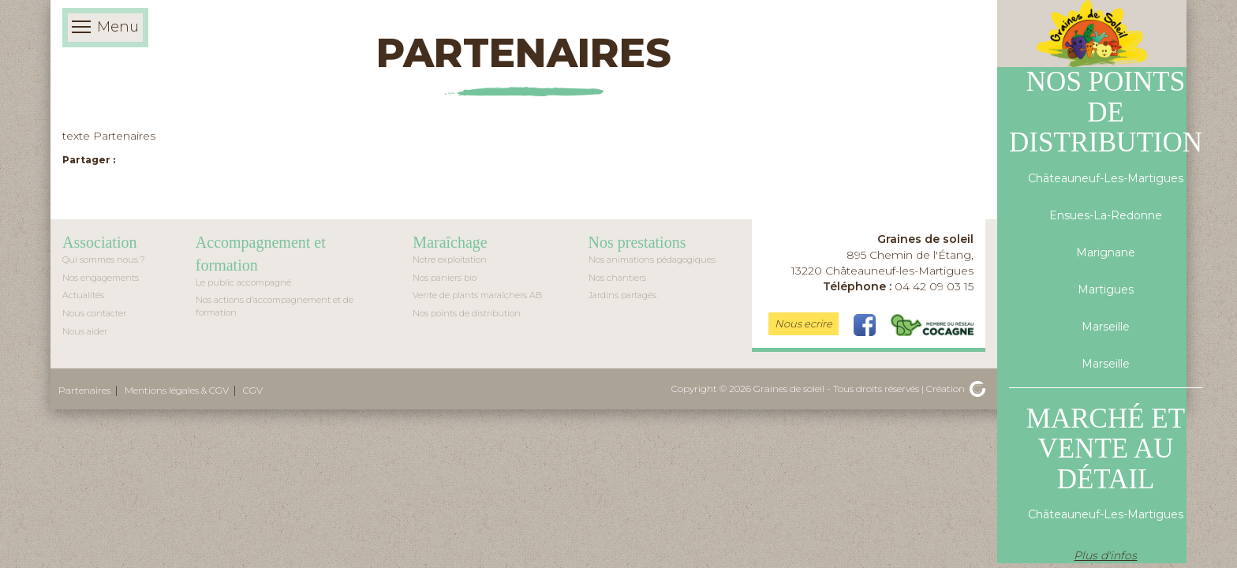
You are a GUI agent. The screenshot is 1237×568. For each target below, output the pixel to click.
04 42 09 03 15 (898, 286)
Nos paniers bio (444, 277)
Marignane (1105, 252)
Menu (105, 27)
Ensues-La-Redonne (1105, 215)
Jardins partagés (622, 295)
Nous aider (84, 331)
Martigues (1106, 289)
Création (955, 388)
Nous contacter (94, 313)
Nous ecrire (803, 323)
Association (99, 242)
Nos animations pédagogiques (652, 259)
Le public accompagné (243, 282)
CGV (253, 390)
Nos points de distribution (467, 313)
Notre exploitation (450, 259)
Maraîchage (450, 242)
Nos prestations (637, 242)
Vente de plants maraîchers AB (477, 295)
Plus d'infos (1105, 555)
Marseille (1106, 327)
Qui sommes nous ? (103, 259)
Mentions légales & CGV (177, 390)
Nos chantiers (617, 277)
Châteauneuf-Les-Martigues (1105, 178)
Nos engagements (100, 277)
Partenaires (84, 390)
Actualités (83, 295)
